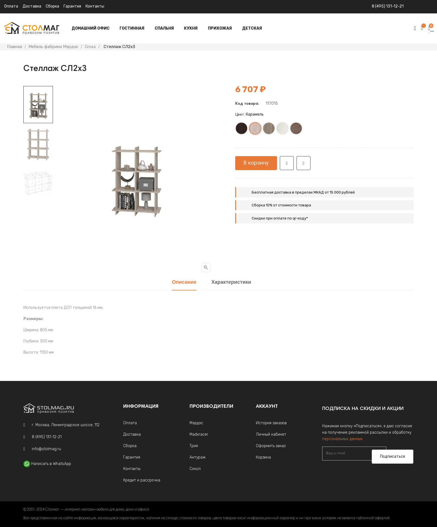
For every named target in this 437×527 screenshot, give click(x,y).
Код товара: (247, 104)
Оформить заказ (270, 445)
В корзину (256, 163)
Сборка (52, 6)
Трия (194, 445)
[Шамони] (296, 129)
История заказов (271, 423)
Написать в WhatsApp (51, 463)
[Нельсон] (269, 129)
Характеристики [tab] (231, 282)
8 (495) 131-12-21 (388, 6)
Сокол (195, 468)
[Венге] (241, 129)
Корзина (263, 457)
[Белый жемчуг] (282, 129)
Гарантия (72, 6)
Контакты (95, 6)
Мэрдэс (196, 423)
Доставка (32, 6)
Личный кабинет (271, 434)
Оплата (11, 6)
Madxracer (199, 434)
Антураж (198, 457)
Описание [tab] (184, 282)
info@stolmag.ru (46, 449)
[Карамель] (255, 129)
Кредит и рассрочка (141, 480)
